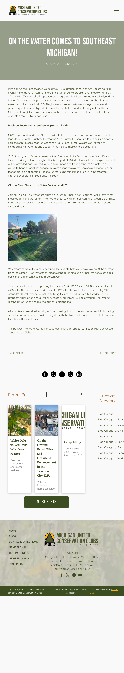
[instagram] (74, 575)
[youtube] (80, 575)
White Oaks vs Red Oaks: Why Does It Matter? (19, 447)
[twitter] (67, 575)
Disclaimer (74, 589)
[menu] (117, 10)
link (74, 171)
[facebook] (61, 575)
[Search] (65, 394)
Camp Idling (72, 442)
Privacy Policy (60, 589)
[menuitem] (23, 530)
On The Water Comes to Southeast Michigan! (45, 328)
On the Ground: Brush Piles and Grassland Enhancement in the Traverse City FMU (46, 458)
